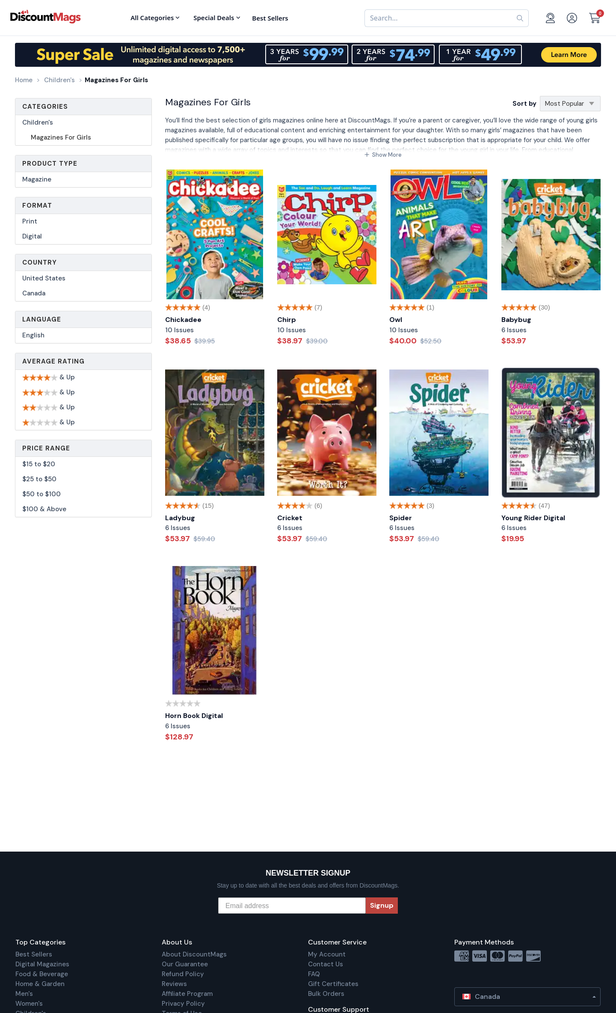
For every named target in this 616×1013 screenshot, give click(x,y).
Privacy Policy (183, 1003)
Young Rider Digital (533, 517)
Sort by (524, 103)
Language (41, 319)
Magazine (36, 179)
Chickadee (183, 319)
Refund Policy (183, 974)
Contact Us (325, 964)
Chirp (286, 319)
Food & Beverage (41, 974)
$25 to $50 (39, 479)
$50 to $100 (41, 494)
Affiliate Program (187, 993)
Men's (24, 993)
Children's (37, 122)
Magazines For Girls (61, 137)
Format (37, 205)
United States (43, 278)
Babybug (516, 319)
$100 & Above (44, 509)
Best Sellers (33, 954)
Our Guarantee (185, 964)
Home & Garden (40, 984)
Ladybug (180, 517)
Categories (45, 106)
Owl (395, 319)
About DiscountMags (194, 954)
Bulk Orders (326, 993)
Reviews (174, 984)
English (33, 335)
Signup (382, 905)
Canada (33, 293)
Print (29, 221)
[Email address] (292, 905)
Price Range (46, 448)
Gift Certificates (333, 984)
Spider (400, 517)
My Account (327, 954)
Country (39, 262)
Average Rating (53, 361)
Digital (32, 236)
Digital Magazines (42, 964)
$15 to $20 (38, 464)
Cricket (289, 517)
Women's (29, 1003)
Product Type (49, 163)
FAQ (314, 974)
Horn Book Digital (194, 715)
